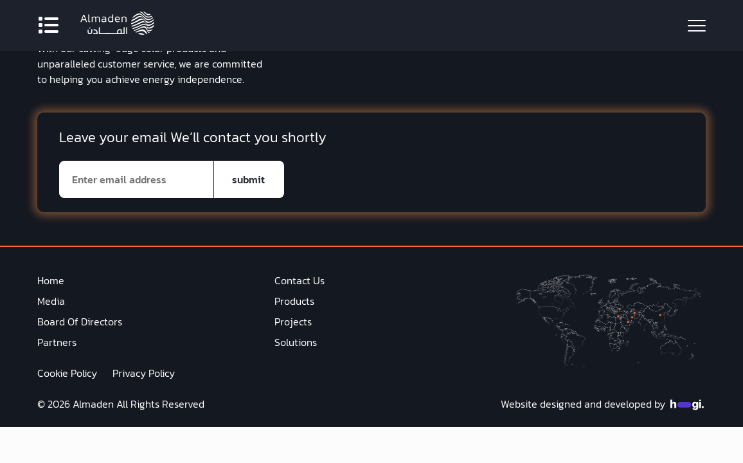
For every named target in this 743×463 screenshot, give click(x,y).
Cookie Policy (67, 373)
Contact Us (299, 280)
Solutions (295, 342)
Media (51, 301)
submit (248, 179)
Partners (56, 342)
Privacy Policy (143, 373)
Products (294, 301)
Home (50, 280)
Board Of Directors (79, 321)
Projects (293, 321)
